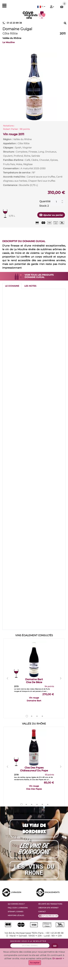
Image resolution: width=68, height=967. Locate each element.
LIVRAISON (16, 892)
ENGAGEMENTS (52, 892)
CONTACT (42, 912)
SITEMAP (11, 912)
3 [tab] (37, 716)
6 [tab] (47, 804)
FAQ (9, 908)
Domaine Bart (34, 681)
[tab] (12, 286)
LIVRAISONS (23, 908)
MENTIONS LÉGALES (16, 915)
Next (60, 678)
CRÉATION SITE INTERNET (48, 908)
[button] (41, 6)
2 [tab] (31, 716)
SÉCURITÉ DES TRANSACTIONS (50, 904)
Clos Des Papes (34, 769)
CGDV (14, 908)
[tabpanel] (34, 87)
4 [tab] (42, 716)
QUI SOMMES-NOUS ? (16, 904)
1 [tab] (27, 716)
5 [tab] (42, 804)
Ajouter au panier (51, 214)
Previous (7, 678)
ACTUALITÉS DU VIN (48, 916)
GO (55, 946)
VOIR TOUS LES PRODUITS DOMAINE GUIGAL (39, 276)
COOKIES (19, 912)
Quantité (44, 201)
